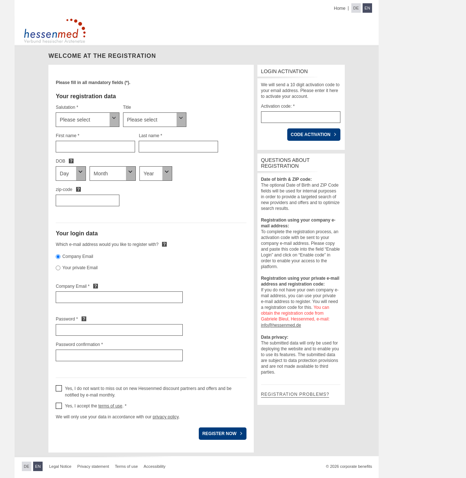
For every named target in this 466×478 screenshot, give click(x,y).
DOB (60, 161)
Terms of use (126, 466)
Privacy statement (93, 466)
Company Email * (73, 286)
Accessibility (155, 466)
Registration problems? (295, 394)
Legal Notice (60, 466)
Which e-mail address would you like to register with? (107, 244)
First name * (67, 135)
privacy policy (165, 416)
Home (339, 8)
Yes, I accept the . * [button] (95, 406)
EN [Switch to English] (367, 8)
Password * (67, 319)
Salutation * (67, 107)
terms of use (110, 406)
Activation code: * (278, 106)
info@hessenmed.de (281, 325)
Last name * (150, 135)
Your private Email (80, 267)
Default (71, 160)
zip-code (64, 189)
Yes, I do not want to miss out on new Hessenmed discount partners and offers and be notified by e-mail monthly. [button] (148, 392)
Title (127, 107)
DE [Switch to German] (356, 8)
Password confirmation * (79, 344)
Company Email (77, 256)
